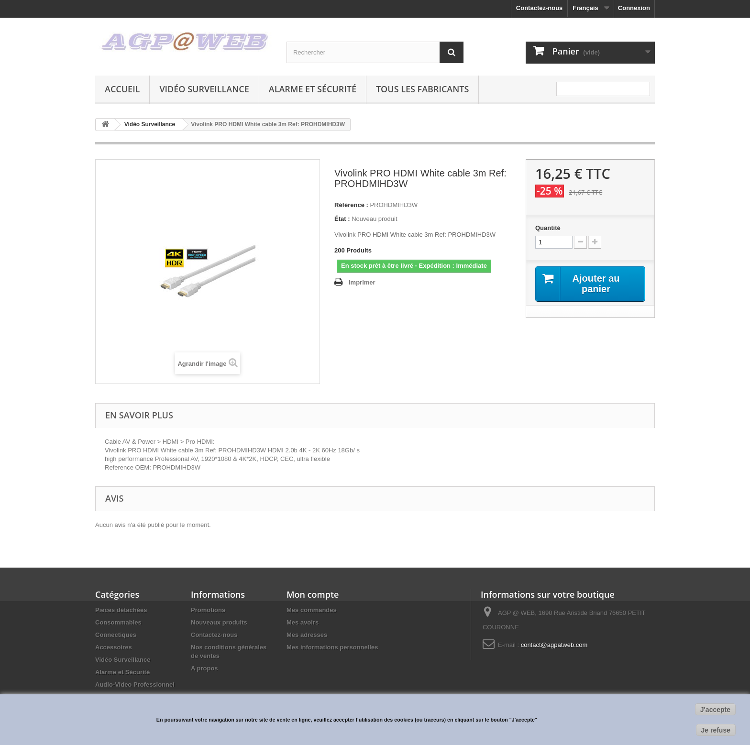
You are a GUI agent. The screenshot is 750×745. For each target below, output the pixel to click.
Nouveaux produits (219, 622)
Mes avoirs (303, 622)
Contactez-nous (539, 7)
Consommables (118, 622)
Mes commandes (312, 610)
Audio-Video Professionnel (135, 684)
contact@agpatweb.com (554, 644)
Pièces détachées (121, 610)
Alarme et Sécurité (312, 89)
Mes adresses (307, 634)
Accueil (122, 89)
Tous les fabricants (422, 89)
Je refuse (715, 730)
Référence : (351, 204)
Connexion (634, 7)
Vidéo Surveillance (204, 89)
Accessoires (113, 647)
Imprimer (362, 282)
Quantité (548, 227)
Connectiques (115, 634)
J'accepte (715, 709)
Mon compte (313, 594)
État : (342, 218)
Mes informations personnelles (332, 647)
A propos (204, 668)
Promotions (208, 610)
